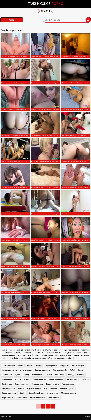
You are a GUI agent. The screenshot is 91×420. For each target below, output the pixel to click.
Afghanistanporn (8, 388)
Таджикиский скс (21, 384)
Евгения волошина (42, 370)
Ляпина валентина (9, 393)
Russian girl (84, 379)
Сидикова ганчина (56, 379)
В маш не (48, 375)
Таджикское (45, 3)
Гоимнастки (59, 375)
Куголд (26, 375)
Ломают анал (52, 393)
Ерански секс (21, 398)
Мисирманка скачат (9, 370)
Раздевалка (64, 365)
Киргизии (80, 375)
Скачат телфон (78, 365)
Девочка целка (26, 370)
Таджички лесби (52, 384)
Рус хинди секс (37, 384)
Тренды (11, 20)
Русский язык (7, 379)
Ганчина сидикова (39, 379)
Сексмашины (7, 375)
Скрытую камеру (8, 365)
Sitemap (87, 417)
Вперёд (70, 375)
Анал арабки (37, 375)
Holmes (30, 365)
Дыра (26, 379)
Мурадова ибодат (34, 388)
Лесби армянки (68, 384)
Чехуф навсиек (7, 398)
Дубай (72, 370)
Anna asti (39, 365)
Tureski (20, 365)
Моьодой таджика (67, 388)
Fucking (18, 379)
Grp (45, 388)
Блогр (80, 370)
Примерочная (51, 365)
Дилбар (22, 393)
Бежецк (21, 388)
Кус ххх (17, 375)
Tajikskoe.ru (6, 417)
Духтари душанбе (60, 370)
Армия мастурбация (37, 398)
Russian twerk (72, 379)
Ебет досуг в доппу (68, 393)
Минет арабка (53, 398)
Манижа (53, 388)
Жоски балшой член (36, 393)
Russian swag (7, 384)
